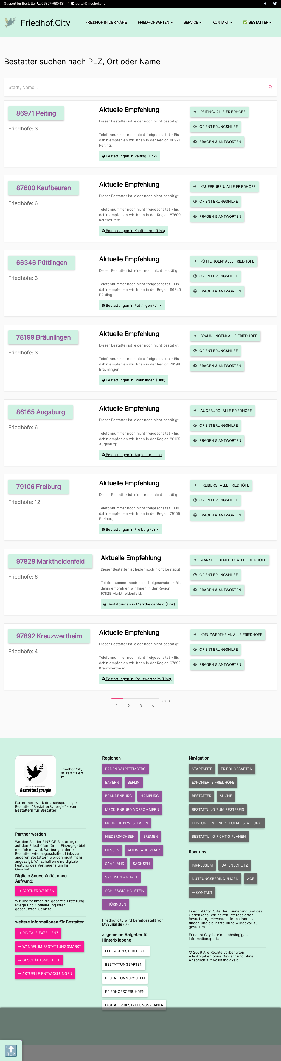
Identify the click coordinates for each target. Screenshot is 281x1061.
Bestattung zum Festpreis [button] (218, 809)
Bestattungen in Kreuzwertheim (133, 679)
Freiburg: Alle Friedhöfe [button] (221, 485)
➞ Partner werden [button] (36, 891)
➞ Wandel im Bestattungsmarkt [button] (49, 946)
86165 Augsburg (40, 412)
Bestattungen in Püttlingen (129, 305)
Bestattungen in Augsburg (128, 455)
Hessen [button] (112, 850)
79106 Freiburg (38, 486)
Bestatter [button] (201, 796)
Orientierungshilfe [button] (215, 126)
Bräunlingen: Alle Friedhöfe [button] (225, 336)
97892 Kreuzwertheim (49, 636)
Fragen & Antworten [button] (217, 141)
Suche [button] (226, 796)
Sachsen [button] (141, 863)
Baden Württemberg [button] (125, 769)
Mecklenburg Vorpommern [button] (132, 809)
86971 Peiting (36, 113)
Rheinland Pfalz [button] (144, 850)
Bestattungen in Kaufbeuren (130, 230)
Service (192, 22)
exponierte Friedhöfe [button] (213, 782)
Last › (165, 701)
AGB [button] (250, 878)
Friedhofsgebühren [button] (125, 991)
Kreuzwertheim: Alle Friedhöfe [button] (227, 634)
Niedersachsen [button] (120, 836)
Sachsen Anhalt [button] (121, 877)
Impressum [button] (202, 865)
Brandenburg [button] (118, 796)
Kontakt (222, 22)
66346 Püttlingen (41, 262)
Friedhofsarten (155, 22)
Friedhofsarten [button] (236, 769)
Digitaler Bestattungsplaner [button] (134, 1005)
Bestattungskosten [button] (125, 978)
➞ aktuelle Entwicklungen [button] (45, 973)
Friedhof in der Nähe (106, 22)
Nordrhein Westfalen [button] (126, 823)
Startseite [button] (202, 769)
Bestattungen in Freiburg (127, 529)
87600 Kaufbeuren (43, 188)
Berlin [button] (134, 782)
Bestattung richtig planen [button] (219, 836)
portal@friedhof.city (88, 3)
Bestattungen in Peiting (126, 156)
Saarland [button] (114, 863)
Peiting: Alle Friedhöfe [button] (219, 112)
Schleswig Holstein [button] (124, 891)
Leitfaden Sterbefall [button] (126, 951)
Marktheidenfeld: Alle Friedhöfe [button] (229, 560)
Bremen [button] (150, 836)
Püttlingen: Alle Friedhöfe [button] (223, 261)
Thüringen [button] (115, 904)
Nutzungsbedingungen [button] (215, 878)
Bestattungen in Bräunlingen (130, 380)
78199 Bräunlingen (43, 337)
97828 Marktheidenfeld (50, 561)
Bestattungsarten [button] (123, 964)
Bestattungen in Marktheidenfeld (136, 604)
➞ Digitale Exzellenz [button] (38, 933)
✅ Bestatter (257, 22)
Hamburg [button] (149, 796)
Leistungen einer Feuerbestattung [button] (227, 823)
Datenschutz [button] (234, 865)
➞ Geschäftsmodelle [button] (39, 960)
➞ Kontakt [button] (202, 892)
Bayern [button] (112, 782)
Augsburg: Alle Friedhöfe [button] (222, 410)
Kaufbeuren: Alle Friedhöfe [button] (224, 186)
